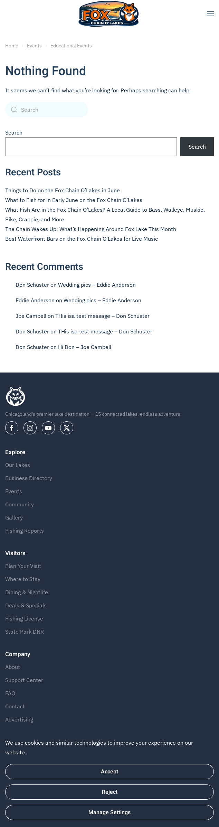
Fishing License (24, 618)
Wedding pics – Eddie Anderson (97, 284)
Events (13, 491)
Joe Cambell (31, 315)
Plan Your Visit (23, 565)
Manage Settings (109, 812)
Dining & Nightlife (26, 592)
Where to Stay (22, 579)
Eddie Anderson (35, 300)
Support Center (24, 680)
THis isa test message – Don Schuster (102, 315)
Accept (109, 772)
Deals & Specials (26, 605)
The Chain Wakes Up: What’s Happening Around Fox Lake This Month (90, 229)
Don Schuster (32, 284)
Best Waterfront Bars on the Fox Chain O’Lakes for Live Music (81, 238)
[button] (210, 14)
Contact (15, 706)
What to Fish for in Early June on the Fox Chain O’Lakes (73, 199)
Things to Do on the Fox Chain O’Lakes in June (62, 190)
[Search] (46, 109)
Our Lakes (17, 464)
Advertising (19, 719)
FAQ (10, 693)
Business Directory (28, 478)
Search (13, 132)
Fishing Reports (24, 530)
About (12, 666)
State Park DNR (24, 631)
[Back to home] (110, 14)
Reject (109, 792)
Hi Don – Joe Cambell (84, 346)
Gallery (14, 517)
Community (19, 504)
